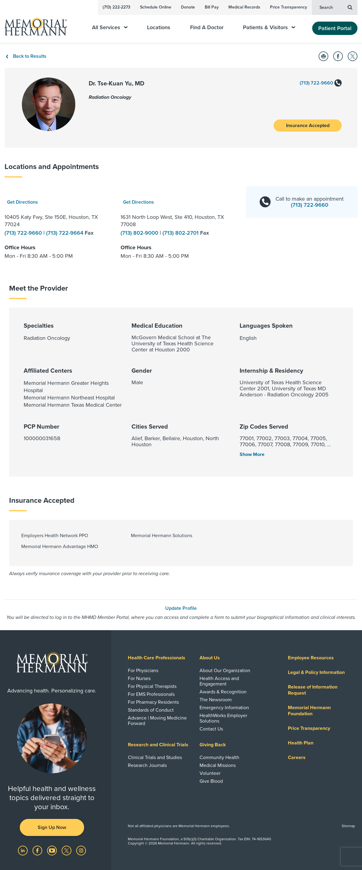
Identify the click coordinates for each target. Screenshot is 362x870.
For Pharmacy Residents (153, 702)
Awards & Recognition (223, 692)
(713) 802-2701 (181, 233)
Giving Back (213, 745)
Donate (188, 7)
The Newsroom (216, 700)
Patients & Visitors (269, 27)
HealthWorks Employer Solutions (223, 718)
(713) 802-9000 (140, 233)
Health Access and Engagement (219, 681)
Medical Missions (218, 765)
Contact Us (211, 729)
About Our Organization (225, 670)
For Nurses (139, 678)
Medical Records (244, 7)
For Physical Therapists (152, 686)
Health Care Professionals (156, 658)
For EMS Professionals (151, 694)
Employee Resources (311, 658)
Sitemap (348, 826)
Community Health (219, 757)
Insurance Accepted (308, 126)
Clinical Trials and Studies (155, 757)
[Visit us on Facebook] (37, 850)
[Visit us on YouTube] (52, 850)
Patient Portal (334, 28)
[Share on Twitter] (352, 56)
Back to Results (25, 56)
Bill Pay (212, 7)
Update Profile (181, 608)
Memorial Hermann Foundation (309, 711)
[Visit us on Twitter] (67, 850)
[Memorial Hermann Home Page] (40, 24)
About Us (210, 658)
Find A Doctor (207, 27)
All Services (110, 27)
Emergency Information (224, 707)
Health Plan (300, 743)
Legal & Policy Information (316, 672)
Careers (297, 757)
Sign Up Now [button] (52, 827)
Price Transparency (288, 7)
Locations (158, 27)
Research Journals (147, 765)
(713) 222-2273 (116, 7)
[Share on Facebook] (338, 56)
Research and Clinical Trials (158, 745)
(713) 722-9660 (321, 83)
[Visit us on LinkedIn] (23, 850)
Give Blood (211, 781)
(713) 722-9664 (65, 233)
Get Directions (22, 202)
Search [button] (335, 7)
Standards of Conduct (151, 710)
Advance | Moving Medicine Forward (157, 720)
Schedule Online (155, 7)
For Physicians (143, 670)
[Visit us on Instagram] (81, 850)
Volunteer (210, 773)
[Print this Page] (323, 56)
